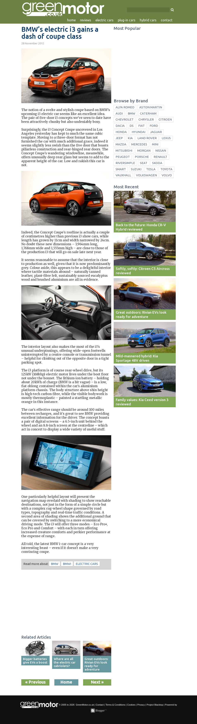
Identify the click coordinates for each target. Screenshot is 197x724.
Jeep (119, 138)
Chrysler (146, 119)
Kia (130, 138)
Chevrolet (125, 119)
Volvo (167, 175)
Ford (154, 125)
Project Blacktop (155, 704)
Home (66, 682)
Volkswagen (146, 175)
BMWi (67, 564)
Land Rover (147, 138)
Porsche (142, 156)
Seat (143, 163)
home (71, 20)
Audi (119, 113)
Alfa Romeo (125, 107)
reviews (85, 20)
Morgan (143, 150)
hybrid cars (148, 20)
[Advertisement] (66, 603)
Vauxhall (123, 175)
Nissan (160, 150)
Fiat (141, 125)
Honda (121, 132)
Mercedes (139, 144)
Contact (100, 704)
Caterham (148, 113)
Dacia (120, 125)
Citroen (165, 119)
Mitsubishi (124, 150)
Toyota (166, 169)
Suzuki (136, 169)
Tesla (150, 169)
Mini (155, 144)
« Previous (35, 682)
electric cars (104, 20)
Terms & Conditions (115, 704)
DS (132, 125)
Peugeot (123, 156)
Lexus (166, 138)
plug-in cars (126, 20)
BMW (54, 564)
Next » (97, 682)
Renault (160, 156)
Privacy (141, 704)
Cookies (131, 704)
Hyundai (138, 132)
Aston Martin (150, 107)
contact (166, 20)
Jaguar (156, 132)
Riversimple (125, 163)
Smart (121, 169)
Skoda (157, 163)
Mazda (121, 144)
